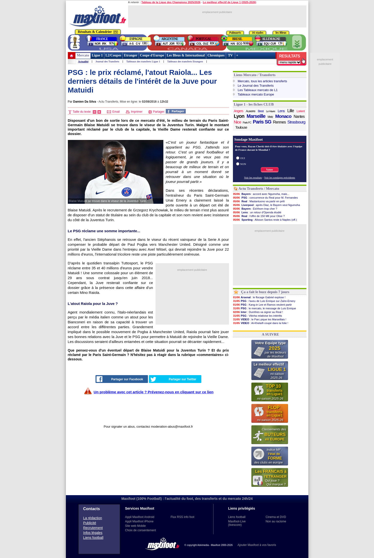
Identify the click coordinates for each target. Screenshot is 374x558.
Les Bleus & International (186, 55)
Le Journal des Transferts (256, 85)
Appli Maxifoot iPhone (139, 521)
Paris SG (262, 121)
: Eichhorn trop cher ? (255, 208)
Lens (281, 111)
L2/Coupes (113, 55)
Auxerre (250, 111)
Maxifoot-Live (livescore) (237, 523)
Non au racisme (275, 521)
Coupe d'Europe (152, 55)
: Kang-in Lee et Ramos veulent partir (262, 304)
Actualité (83, 61)
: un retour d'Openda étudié (257, 212)
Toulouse (241, 127)
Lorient (301, 111)
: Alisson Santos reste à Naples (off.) (265, 219)
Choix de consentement (140, 530)
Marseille (256, 116)
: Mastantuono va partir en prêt (259, 201)
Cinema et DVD (275, 517)
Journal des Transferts (107, 61)
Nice (237, 122)
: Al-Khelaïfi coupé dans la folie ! (260, 323)
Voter (269, 169)
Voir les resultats (253, 177)
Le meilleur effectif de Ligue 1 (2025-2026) (229, 2)
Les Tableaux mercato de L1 (258, 90)
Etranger (130, 55)
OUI (242, 158)
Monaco (283, 116)
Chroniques (216, 55)
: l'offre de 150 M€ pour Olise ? (259, 216)
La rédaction (92, 518)
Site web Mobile (135, 526)
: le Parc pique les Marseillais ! (259, 319)
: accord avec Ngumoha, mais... (261, 193)
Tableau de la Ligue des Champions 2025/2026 (170, 2)
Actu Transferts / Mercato (259, 189)
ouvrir (297, 42)
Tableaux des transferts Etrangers (185, 61)
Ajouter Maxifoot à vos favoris (257, 545)
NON (243, 164)
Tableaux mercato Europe (256, 94)
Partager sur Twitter (173, 379)
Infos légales (93, 533)
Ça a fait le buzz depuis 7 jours (265, 292)
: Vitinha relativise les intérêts (257, 315)
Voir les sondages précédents (279, 177)
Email (113, 111)
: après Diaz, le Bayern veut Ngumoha (266, 205)
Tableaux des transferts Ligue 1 (143, 61)
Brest (261, 111)
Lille (290, 110)
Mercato (83, 55)
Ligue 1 (97, 55)
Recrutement (93, 528)
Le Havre (270, 111)
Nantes (299, 116)
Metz (270, 117)
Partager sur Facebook (120, 379)
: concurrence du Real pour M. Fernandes (265, 197)
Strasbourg (296, 122)
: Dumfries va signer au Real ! (258, 312)
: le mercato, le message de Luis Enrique (264, 308)
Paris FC (247, 122)
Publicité (89, 523)
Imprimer (134, 111)
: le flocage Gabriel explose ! (259, 297)
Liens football (93, 538)
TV (230, 55)
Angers (238, 111)
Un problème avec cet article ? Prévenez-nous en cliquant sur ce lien (153, 392)
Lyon (239, 116)
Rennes (279, 122)
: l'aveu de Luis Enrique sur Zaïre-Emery (264, 300)
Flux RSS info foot (182, 517)
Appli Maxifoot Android (139, 517)
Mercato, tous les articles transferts (262, 81)
